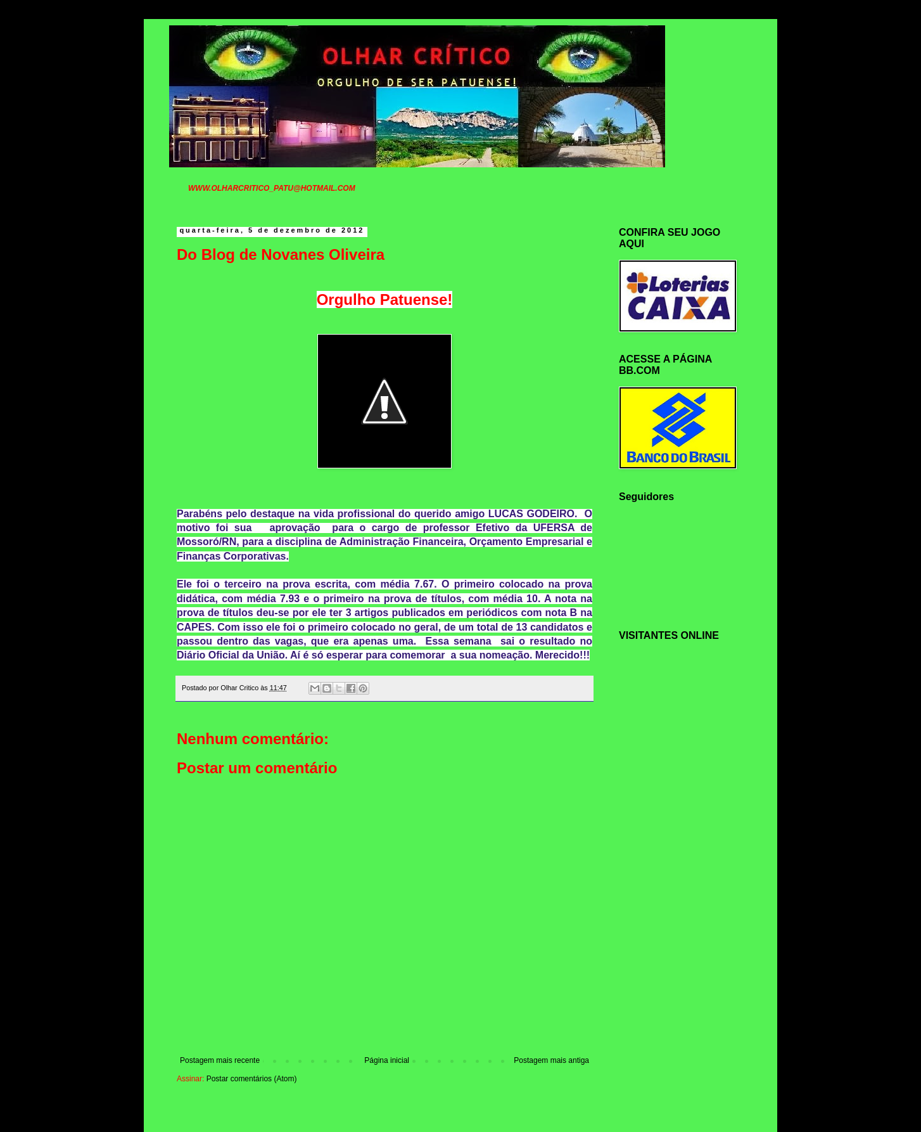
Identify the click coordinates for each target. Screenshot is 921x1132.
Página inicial (386, 1060)
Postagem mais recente (220, 1060)
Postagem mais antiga (551, 1060)
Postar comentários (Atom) (251, 1078)
